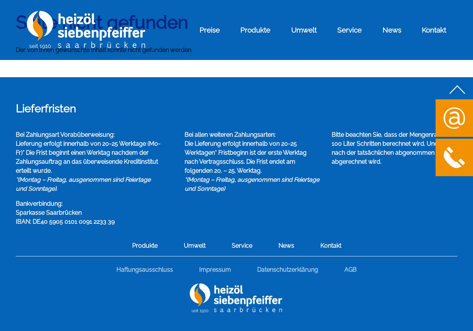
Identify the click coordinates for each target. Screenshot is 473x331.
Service (349, 30)
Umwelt (304, 30)
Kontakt (434, 30)
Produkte (255, 30)
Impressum (215, 269)
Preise (209, 30)
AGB (350, 269)
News (391, 30)
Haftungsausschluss (144, 269)
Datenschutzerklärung (287, 269)
